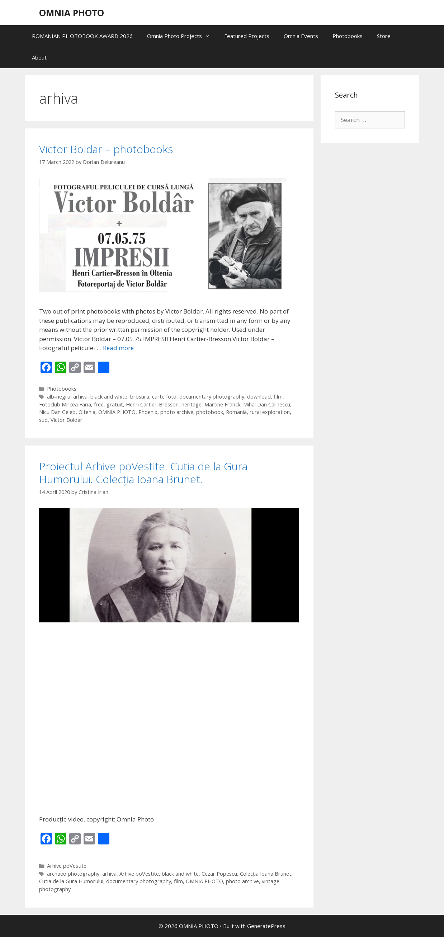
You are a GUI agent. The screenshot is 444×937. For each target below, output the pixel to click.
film (278, 396)
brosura (139, 396)
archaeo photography (73, 873)
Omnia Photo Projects (182, 36)
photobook (209, 412)
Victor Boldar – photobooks (106, 149)
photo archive (176, 412)
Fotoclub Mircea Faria (65, 404)
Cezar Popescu (219, 873)
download (259, 396)
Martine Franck (222, 404)
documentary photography (211, 396)
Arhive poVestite (66, 865)
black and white (108, 396)
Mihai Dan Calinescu (266, 404)
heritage (191, 404)
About (39, 57)
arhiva (80, 396)
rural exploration (270, 412)
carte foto (164, 396)
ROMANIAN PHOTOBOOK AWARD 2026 (82, 35)
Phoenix (147, 412)
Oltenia (87, 412)
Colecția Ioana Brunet (265, 873)
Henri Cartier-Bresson (152, 404)
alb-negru (58, 396)
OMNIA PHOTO (71, 12)
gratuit (115, 404)
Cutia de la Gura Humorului (71, 881)
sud (43, 419)
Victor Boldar (66, 419)
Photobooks (347, 35)
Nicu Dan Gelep (57, 412)
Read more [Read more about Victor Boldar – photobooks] (118, 348)
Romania (236, 412)
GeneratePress (266, 925)
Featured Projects (246, 35)
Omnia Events (301, 35)
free (99, 404)
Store (384, 35)
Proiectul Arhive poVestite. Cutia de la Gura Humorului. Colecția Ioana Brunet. (143, 472)
